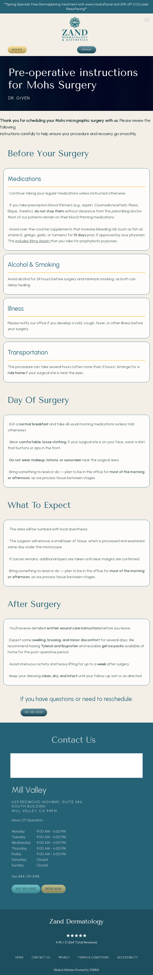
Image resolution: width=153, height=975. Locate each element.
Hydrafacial (104, 4)
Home (19, 957)
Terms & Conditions (93, 957)
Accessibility (127, 957)
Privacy (64, 957)
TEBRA (94, 969)
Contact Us (41, 957)
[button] (147, 20)
